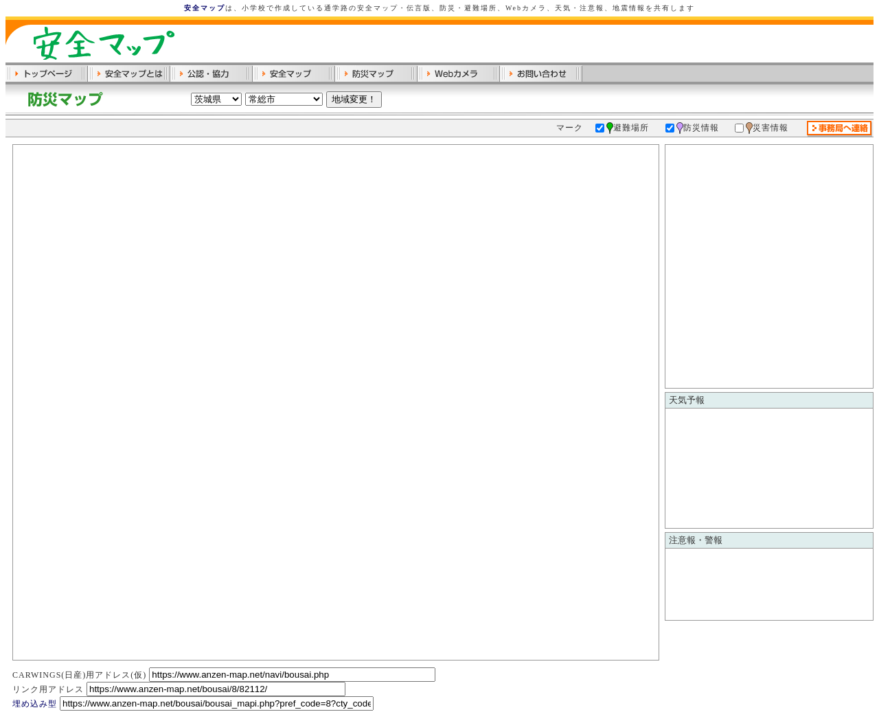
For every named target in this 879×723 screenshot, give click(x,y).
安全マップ (204, 8)
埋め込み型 (34, 704)
